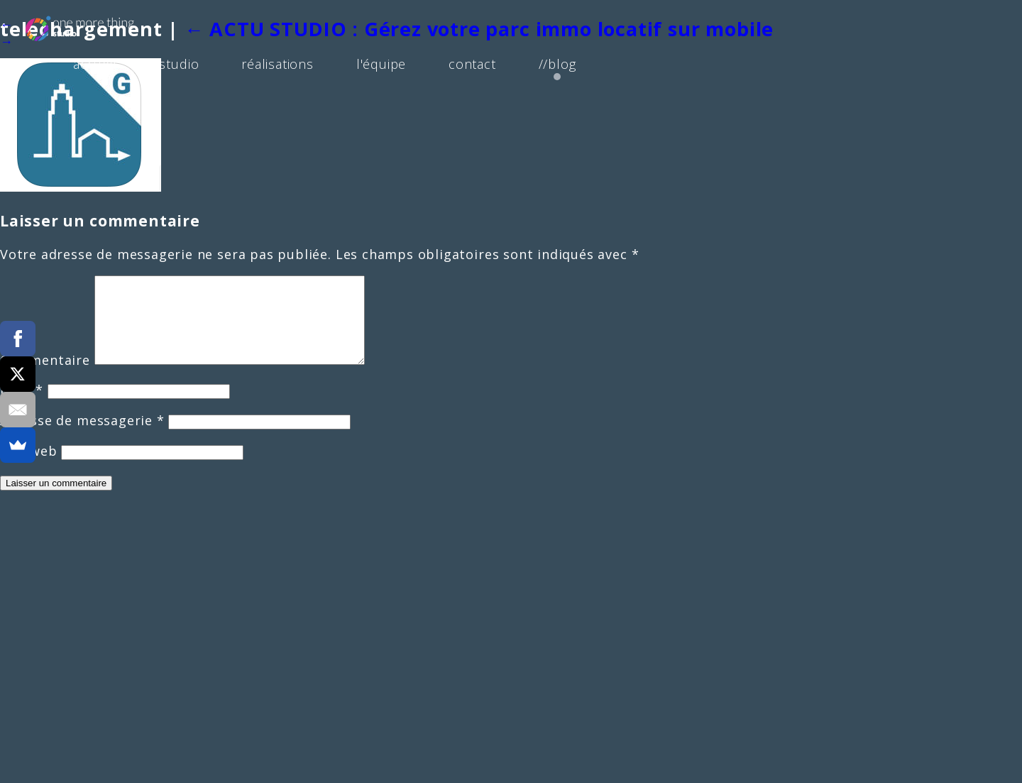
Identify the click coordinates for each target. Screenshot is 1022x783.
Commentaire (45, 376)
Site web (28, 467)
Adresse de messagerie (82, 437)
